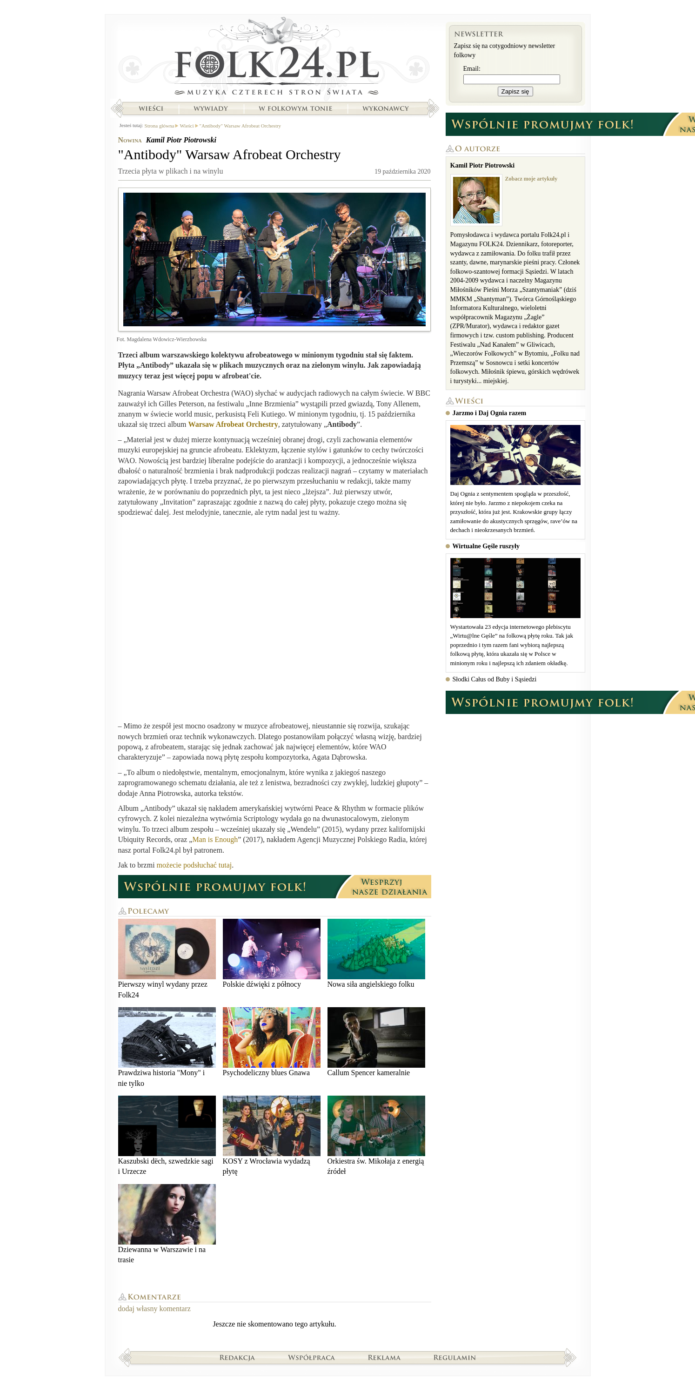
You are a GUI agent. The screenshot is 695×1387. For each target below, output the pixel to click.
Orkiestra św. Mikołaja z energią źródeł (376, 1135)
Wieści (150, 108)
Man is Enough (215, 839)
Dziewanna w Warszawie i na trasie (167, 1224)
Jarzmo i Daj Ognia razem (490, 413)
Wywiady (210, 108)
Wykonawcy (386, 108)
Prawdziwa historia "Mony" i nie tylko (167, 1047)
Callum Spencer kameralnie (376, 1042)
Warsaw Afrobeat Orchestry (233, 424)
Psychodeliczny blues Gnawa (272, 1042)
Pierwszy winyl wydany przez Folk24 (167, 958)
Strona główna (274, 58)
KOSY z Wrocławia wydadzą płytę (272, 1135)
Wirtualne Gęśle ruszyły (486, 546)
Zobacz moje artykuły (531, 178)
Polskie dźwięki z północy (272, 953)
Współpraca (311, 1357)
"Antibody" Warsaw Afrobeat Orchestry (240, 125)
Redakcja (237, 1357)
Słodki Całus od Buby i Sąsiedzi (495, 679)
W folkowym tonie (295, 108)
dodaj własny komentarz (154, 1309)
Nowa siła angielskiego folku (376, 953)
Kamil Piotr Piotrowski (181, 140)
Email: (472, 68)
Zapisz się (515, 91)
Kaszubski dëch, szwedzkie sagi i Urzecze (167, 1135)
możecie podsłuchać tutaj (194, 865)
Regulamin (455, 1357)
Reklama (384, 1357)
